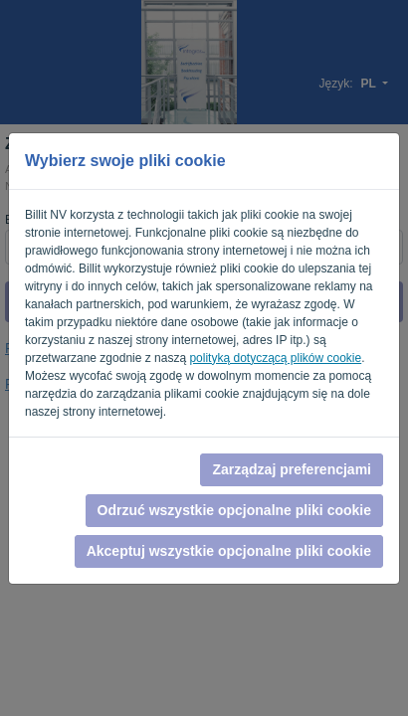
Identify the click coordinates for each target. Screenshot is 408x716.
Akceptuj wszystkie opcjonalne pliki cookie (229, 551)
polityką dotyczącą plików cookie (275, 358)
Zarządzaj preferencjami (291, 469)
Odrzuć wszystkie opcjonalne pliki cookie (234, 510)
